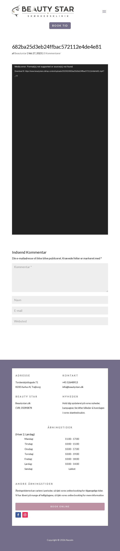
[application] (60, 149)
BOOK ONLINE (60, 506)
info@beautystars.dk (72, 387)
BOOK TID (60, 26)
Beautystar (21, 53)
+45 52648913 (70, 382)
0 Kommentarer (52, 53)
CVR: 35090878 (23, 408)
